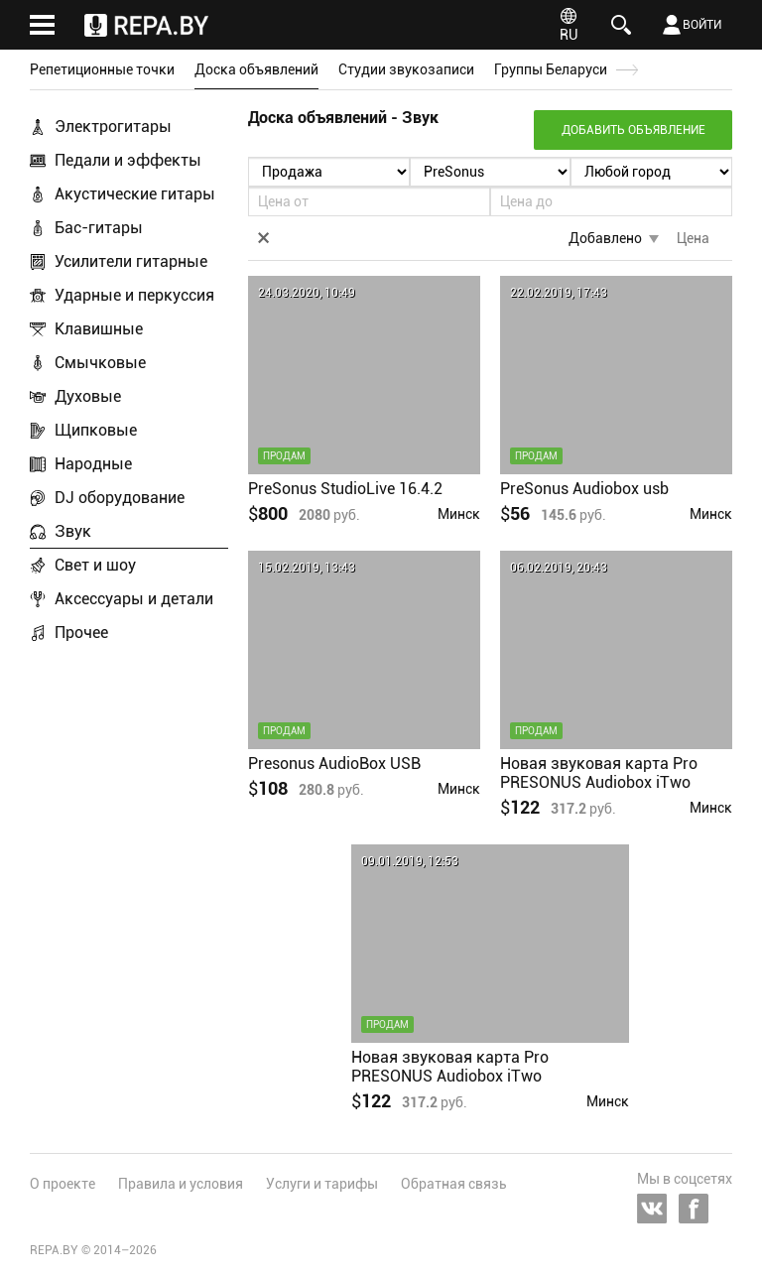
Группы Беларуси (550, 69)
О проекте (62, 1184)
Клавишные (99, 328)
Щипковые (96, 430)
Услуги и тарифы (322, 1184)
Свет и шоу (95, 565)
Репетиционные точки (102, 69)
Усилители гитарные (131, 261)
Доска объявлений (256, 69)
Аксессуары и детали (134, 598)
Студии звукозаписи (406, 69)
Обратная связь (454, 1184)
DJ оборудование (120, 497)
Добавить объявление (633, 130)
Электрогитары (113, 126)
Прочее (81, 632)
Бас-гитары (99, 227)
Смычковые (100, 362)
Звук (73, 531)
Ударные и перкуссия (134, 295)
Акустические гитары (135, 194)
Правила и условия (180, 1184)
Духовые (88, 396)
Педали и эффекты (128, 160)
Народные (93, 463)
